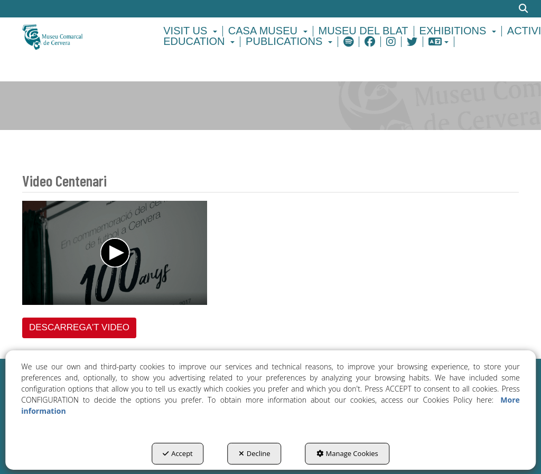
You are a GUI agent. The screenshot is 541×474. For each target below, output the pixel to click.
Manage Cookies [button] (347, 453)
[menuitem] (192, 31)
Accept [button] (178, 453)
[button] (78, 36)
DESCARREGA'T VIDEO (79, 327)
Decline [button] (254, 453)
